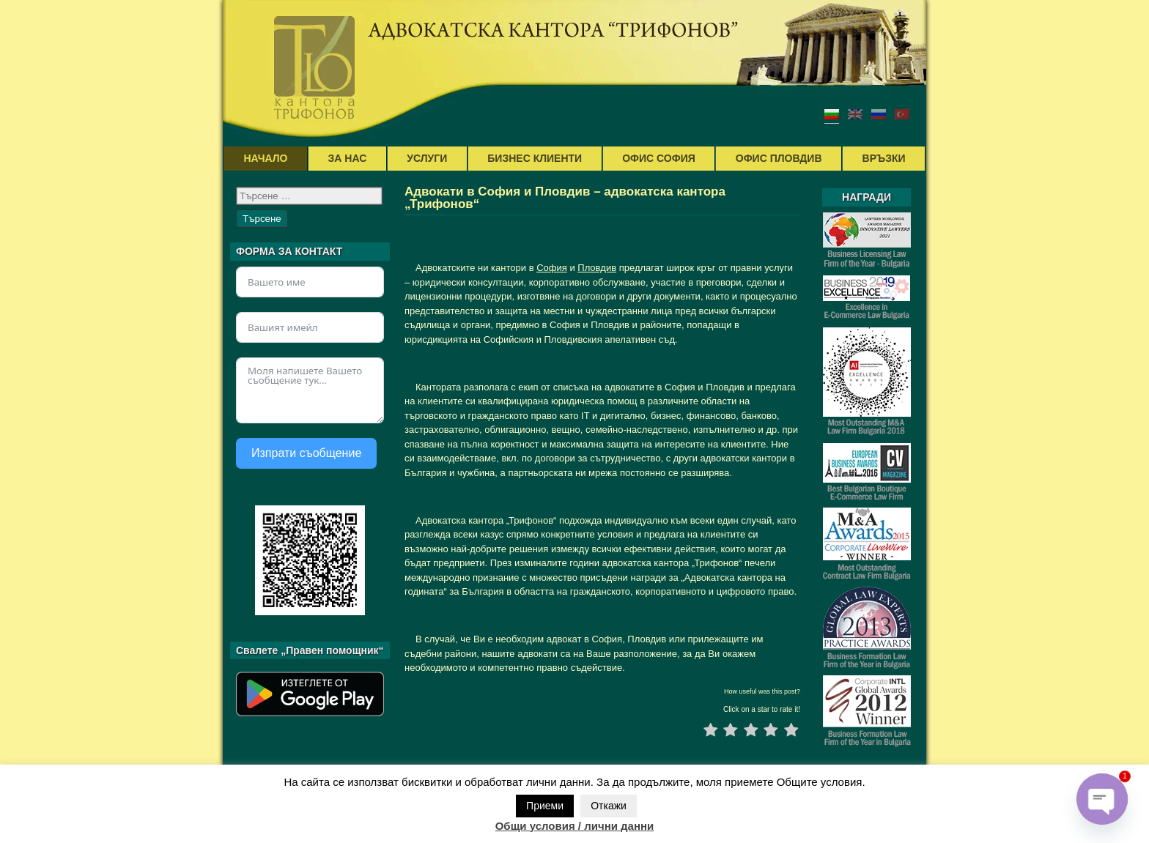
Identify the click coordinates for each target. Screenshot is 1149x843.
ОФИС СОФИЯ (658, 158)
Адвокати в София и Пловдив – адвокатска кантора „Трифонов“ (564, 198)
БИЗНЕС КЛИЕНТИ (534, 158)
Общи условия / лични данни (574, 826)
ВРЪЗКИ (884, 158)
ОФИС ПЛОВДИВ (779, 158)
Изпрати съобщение (306, 453)
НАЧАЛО (266, 158)
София (551, 267)
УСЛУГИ (427, 158)
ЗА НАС (347, 158)
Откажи (609, 806)
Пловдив (596, 267)
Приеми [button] (545, 806)
